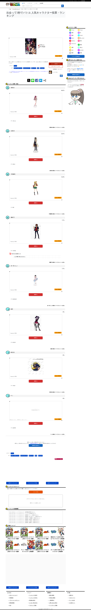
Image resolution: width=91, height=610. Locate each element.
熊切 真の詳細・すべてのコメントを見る (56, 392)
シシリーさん (55, 72)
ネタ (71, 50)
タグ (36, 3)
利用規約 (11, 597)
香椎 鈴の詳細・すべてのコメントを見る (56, 127)
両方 (24, 3)
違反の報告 (51, 595)
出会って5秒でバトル (18, 68)
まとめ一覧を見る (33, 602)
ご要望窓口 (51, 600)
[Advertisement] (36, 28)
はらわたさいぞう (26, 68)
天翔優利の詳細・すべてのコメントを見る (56, 213)
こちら (11, 72)
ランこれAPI (72, 600)
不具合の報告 (52, 597)
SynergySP (42, 68)
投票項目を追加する (76, 74)
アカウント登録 (32, 605)
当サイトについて (13, 595)
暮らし (80, 47)
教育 (71, 52)
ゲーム (71, 29)
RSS (10, 605)
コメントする (35, 491)
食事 (71, 47)
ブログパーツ (72, 597)
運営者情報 (11, 602)
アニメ (15, 65)
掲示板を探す (32, 600)
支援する (71, 595)
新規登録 (82, 84)
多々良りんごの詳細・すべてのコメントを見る (55, 305)
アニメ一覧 (32, 483)
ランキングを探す (33, 595)
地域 (80, 52)
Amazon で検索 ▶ (58, 419)
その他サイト (72, 602)
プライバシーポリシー (14, 600)
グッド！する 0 (58, 459)
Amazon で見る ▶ (58, 111)
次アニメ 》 (52, 483)
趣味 (80, 44)
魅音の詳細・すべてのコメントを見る (57, 348)
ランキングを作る (33, 597)
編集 (61, 75)
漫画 (38, 68)
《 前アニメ (12, 483)
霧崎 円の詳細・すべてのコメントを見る (56, 262)
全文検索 (41, 3)
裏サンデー (34, 68)
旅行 (80, 40)
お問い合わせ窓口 (53, 602)
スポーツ (72, 40)
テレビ (80, 35)
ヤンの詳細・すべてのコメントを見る (57, 434)
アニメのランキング (16, 9)
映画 (71, 35)
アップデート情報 (53, 605)
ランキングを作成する (76, 56)
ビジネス (80, 50)
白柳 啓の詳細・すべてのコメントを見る (56, 170)
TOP (10, 9)
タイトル (30, 3)
